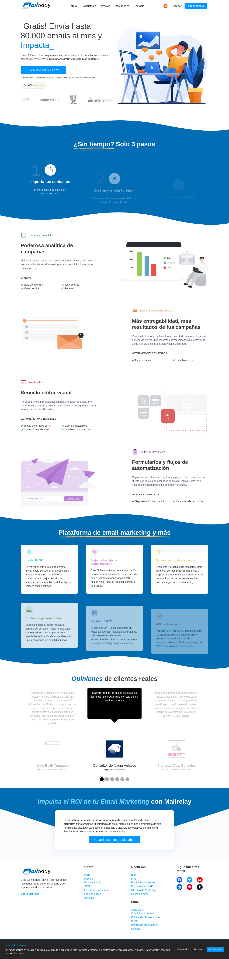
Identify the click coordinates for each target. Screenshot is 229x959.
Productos (88, 5)
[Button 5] (127, 779)
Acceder (177, 5)
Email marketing (93, 882)
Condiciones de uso (142, 913)
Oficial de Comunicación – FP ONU (52, 769)
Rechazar (198, 949)
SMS (87, 886)
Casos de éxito (139, 894)
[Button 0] (102, 779)
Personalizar (183, 949)
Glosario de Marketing (143, 890)
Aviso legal (137, 909)
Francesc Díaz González (176, 765)
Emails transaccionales (97, 890)
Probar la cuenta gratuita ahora (114, 852)
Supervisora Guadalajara (114, 769)
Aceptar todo (215, 949)
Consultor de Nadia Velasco (114, 765)
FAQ (133, 878)
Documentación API (142, 886)
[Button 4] (122, 779)
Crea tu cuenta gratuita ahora (43, 69)
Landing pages (92, 894)
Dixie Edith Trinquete (52, 765)
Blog (133, 875)
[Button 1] (107, 779)
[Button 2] (112, 779)
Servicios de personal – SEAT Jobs (176, 769)
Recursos (120, 5)
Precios (105, 5)
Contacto (139, 5)
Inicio (73, 5)
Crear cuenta (196, 5)
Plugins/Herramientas (143, 882)
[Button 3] (117, 779)
